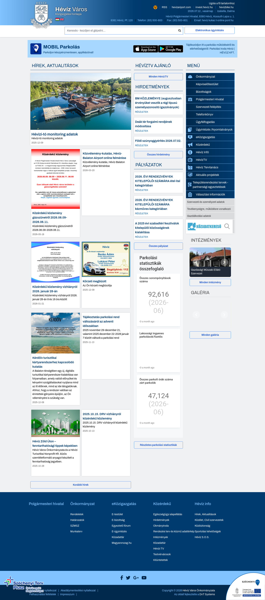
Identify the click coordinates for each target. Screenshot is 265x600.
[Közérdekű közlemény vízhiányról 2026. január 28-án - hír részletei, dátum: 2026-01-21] (55, 275)
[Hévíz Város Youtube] (143, 577)
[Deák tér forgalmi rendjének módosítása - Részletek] (158, 125)
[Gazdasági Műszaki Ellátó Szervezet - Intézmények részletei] (210, 271)
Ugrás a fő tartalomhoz (222, 3)
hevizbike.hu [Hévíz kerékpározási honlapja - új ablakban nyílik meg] (226, 7)
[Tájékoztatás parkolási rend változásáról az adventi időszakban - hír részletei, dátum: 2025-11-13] (106, 346)
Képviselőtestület (207, 84)
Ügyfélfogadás (205, 122)
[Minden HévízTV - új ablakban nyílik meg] (158, 76)
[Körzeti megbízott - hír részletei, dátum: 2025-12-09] (106, 275)
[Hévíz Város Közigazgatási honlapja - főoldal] (41, 15)
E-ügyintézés (119, 531)
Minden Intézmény (210, 282)
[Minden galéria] (210, 335)
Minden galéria (210, 335)
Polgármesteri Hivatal (206, 99)
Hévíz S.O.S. (202, 537)
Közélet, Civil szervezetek (209, 520)
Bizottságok (203, 91)
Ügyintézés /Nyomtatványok (210, 129)
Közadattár (118, 537)
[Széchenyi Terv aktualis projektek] (24, 584)
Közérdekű (199, 145)
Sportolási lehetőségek (208, 531)
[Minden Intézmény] (210, 282)
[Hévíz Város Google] (135, 577)
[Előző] (196, 262)
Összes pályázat (158, 246)
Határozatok (77, 520)
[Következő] (224, 262)
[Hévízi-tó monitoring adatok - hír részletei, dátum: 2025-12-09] (80, 109)
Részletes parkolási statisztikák (158, 445)
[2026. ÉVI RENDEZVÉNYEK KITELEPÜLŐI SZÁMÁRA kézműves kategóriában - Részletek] (158, 206)
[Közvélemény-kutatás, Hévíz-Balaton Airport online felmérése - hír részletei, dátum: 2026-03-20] (106, 182)
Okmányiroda (161, 525)
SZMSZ (74, 525)
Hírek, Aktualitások (205, 514)
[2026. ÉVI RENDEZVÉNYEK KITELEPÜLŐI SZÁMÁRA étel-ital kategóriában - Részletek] (158, 182)
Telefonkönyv (204, 114)
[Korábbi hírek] (80, 484)
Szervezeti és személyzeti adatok (206, 202)
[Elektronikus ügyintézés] (210, 32)
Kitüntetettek (160, 560)
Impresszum (67, 594)
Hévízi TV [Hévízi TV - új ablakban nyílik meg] (158, 548)
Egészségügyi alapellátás (167, 514)
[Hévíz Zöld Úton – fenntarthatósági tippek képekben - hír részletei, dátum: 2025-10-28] (55, 443)
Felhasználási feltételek (42, 594)
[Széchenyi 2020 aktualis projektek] (245, 586)
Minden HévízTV (158, 76)
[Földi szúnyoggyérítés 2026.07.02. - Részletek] (158, 142)
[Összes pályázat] (158, 246)
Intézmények (160, 537)
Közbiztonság (202, 525)
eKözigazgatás (201, 137)
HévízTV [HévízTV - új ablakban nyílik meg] (197, 160)
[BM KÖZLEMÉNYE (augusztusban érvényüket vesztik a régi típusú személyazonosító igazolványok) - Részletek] (158, 104)
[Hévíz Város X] (127, 577)
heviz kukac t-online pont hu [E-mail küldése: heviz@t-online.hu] (218, 20)
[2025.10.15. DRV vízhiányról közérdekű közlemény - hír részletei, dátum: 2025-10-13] (106, 443)
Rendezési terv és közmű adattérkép (173, 531)
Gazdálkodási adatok (199, 216)
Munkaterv (76, 531)
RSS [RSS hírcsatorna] (165, 7)
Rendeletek (76, 514)
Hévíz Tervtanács (203, 167)
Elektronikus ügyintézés (209, 30)
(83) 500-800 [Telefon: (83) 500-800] (155, 20)
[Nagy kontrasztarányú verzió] (155, 7)
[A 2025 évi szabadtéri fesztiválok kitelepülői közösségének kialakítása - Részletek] (158, 229)
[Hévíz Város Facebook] (121, 577)
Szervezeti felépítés (208, 106)
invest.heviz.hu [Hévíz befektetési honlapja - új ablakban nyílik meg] (204, 7)
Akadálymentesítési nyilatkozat (78, 590)
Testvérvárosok (162, 554)
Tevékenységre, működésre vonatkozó (209, 209)
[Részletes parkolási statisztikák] (158, 445)
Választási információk (206, 194)
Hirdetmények (161, 520)
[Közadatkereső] (210, 226)
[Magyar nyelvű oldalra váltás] (57, 19)
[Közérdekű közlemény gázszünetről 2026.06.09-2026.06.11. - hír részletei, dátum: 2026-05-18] (55, 193)
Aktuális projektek (203, 175)
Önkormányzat (201, 76)
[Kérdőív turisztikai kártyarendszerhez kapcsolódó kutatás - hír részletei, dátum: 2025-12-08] (55, 359)
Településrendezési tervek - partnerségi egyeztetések (208, 184)
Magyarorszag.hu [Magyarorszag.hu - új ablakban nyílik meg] (122, 543)
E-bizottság (118, 520)
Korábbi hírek (81, 484)
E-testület (117, 514)
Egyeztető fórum (121, 525)
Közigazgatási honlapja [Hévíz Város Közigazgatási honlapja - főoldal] (71, 11)
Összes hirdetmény (158, 154)
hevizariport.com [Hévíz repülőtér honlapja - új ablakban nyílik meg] (182, 7)
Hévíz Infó (198, 152)
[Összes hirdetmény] (158, 154)
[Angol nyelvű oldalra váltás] (62, 19)
